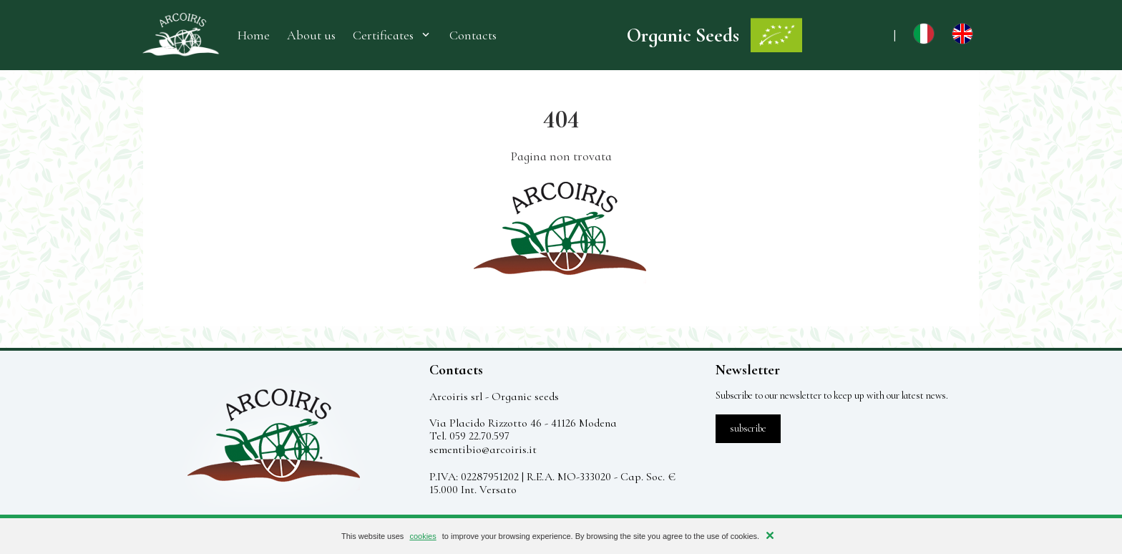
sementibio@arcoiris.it (483, 449)
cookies (422, 536)
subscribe (748, 428)
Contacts (473, 35)
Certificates (392, 35)
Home (254, 35)
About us (311, 35)
